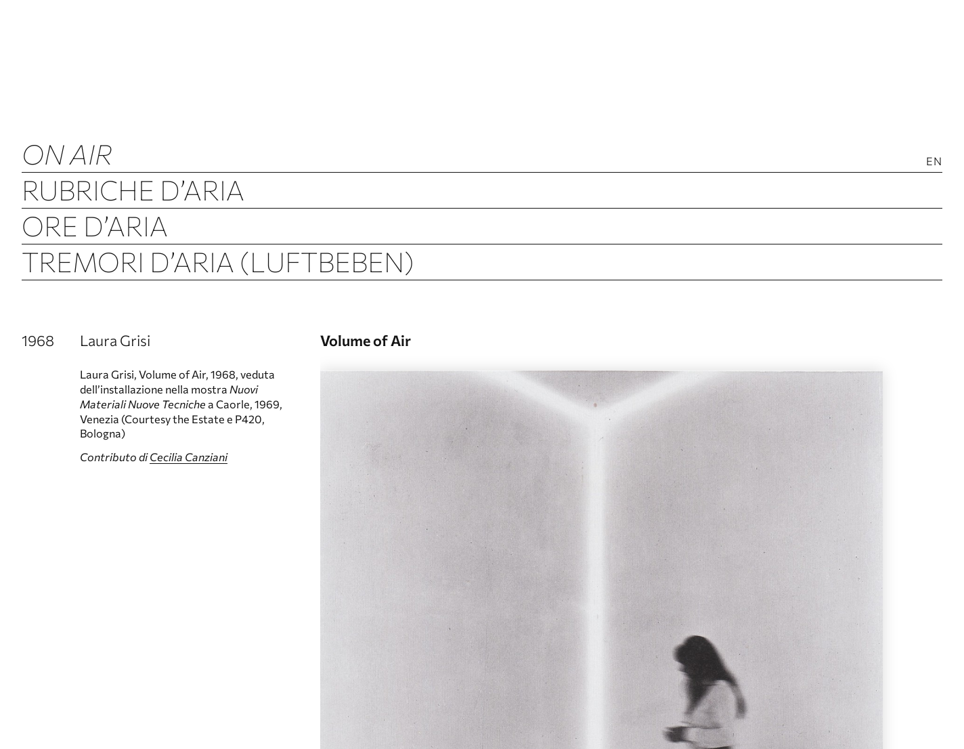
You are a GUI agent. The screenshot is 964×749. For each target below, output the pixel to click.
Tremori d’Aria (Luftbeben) (218, 261)
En (934, 160)
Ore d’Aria (95, 225)
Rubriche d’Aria (133, 189)
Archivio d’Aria (131, 297)
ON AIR (67, 153)
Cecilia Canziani (188, 456)
